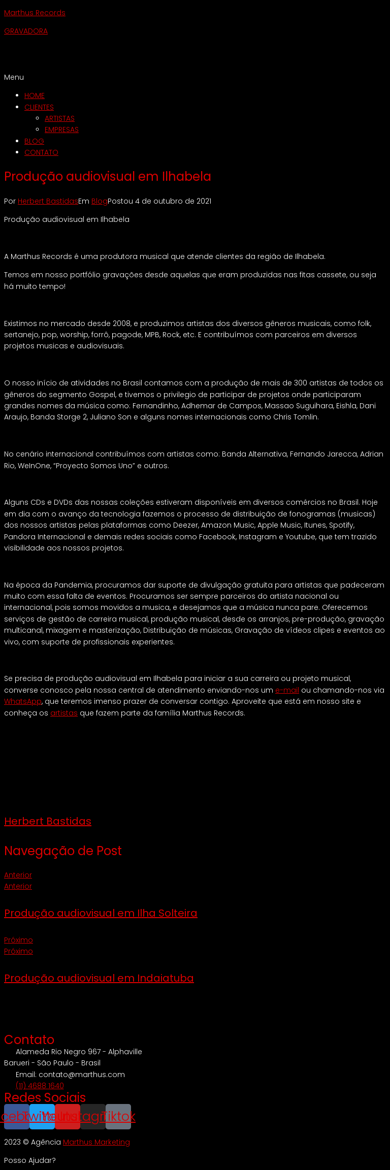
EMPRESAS (62, 129)
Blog (99, 201)
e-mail (287, 690)
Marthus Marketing (96, 1142)
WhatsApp (23, 701)
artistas (64, 713)
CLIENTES (39, 107)
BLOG (34, 141)
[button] (195, 77)
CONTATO (41, 152)
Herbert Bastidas (48, 201)
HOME (34, 95)
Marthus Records (35, 13)
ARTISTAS (60, 118)
